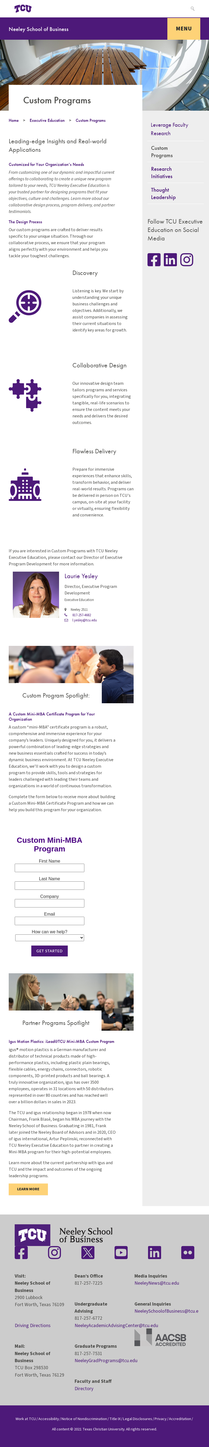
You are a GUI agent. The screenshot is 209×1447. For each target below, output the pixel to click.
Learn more (28, 1189)
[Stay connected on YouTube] (121, 1252)
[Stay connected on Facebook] (21, 1252)
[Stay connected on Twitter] (87, 1252)
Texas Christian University (103, 1429)
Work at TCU (26, 1419)
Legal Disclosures (137, 1419)
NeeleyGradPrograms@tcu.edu (106, 1360)
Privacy (161, 1419)
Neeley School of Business (39, 29)
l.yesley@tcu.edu (80, 620)
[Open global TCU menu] (48, 9)
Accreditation (180, 1419)
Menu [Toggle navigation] (184, 28)
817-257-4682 (77, 615)
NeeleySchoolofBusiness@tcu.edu (169, 1311)
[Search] (192, 8)
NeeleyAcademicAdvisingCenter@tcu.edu (116, 1325)
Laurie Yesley (81, 576)
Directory (84, 1388)
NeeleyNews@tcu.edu (156, 1283)
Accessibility (48, 1419)
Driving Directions (33, 1325)
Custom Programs (91, 120)
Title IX (115, 1419)
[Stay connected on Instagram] (186, 259)
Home (14, 120)
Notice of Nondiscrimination (84, 1419)
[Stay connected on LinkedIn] (170, 259)
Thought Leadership (163, 193)
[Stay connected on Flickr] (187, 1252)
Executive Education (47, 120)
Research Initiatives (162, 172)
